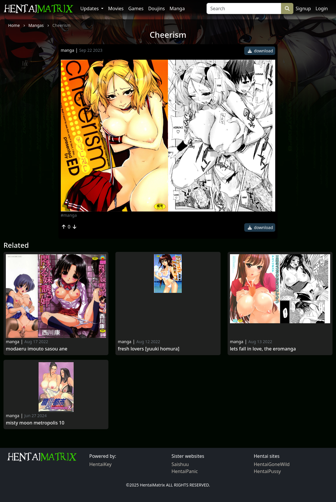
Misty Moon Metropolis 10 (35, 423)
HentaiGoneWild (272, 464)
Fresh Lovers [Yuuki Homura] (148, 349)
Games (135, 8)
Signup (303, 8)
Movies (116, 8)
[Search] (244, 8)
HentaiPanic (185, 471)
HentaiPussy (267, 471)
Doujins (156, 8)
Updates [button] (90, 8)
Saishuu (180, 464)
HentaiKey (100, 464)
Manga (177, 8)
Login (322, 8)
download (260, 51)
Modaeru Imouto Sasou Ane (36, 349)
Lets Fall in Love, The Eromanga (263, 349)
